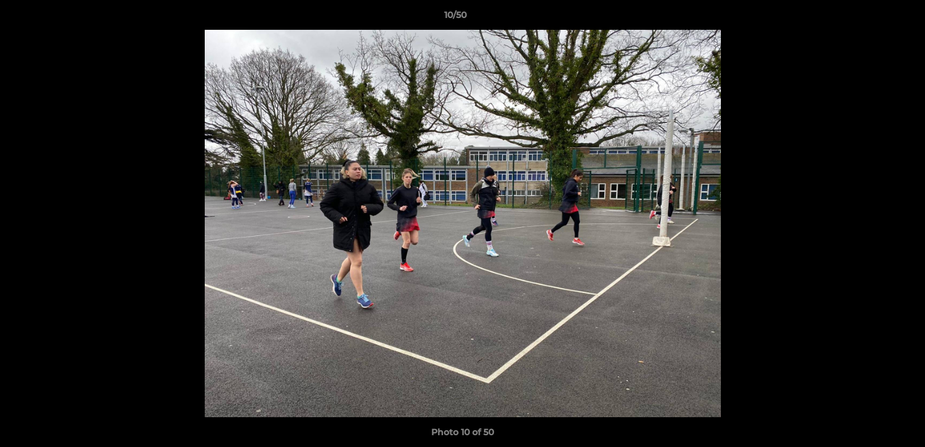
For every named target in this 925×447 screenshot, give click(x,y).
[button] (872, 18)
